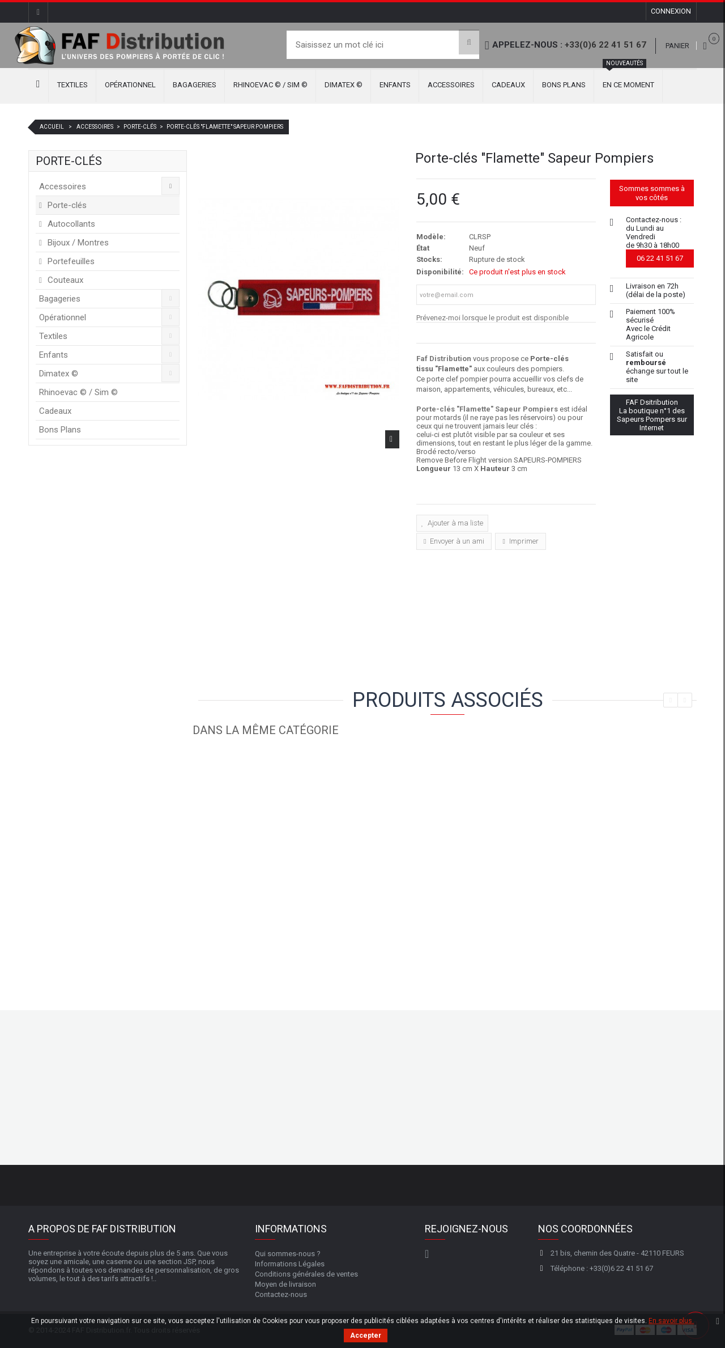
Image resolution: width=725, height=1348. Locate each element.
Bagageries (194, 84)
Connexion (670, 12)
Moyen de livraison (285, 1283)
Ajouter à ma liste (454, 523)
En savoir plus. (671, 1321)
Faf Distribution (443, 358)
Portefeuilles (70, 261)
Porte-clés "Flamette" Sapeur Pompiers (487, 409)
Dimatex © (343, 84)
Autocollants (70, 224)
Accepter (365, 1335)
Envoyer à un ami (456, 540)
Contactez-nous (281, 1293)
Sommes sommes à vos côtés (652, 193)
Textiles (72, 84)
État (422, 248)
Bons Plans (564, 84)
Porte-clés (66, 205)
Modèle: (431, 236)
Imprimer (523, 540)
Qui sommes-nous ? (288, 1252)
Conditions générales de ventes (306, 1273)
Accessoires (451, 84)
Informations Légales (290, 1262)
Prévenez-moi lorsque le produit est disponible (492, 317)
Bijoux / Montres (77, 243)
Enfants (395, 84)
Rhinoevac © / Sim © (270, 84)
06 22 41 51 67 (660, 258)
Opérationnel (130, 84)
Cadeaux (508, 84)
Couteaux (64, 280)
